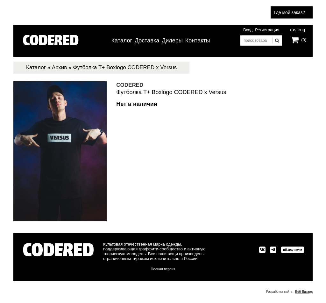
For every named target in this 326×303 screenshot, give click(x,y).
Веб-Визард (304, 291)
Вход (247, 29)
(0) (303, 39)
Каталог (121, 40)
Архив (59, 67)
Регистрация (267, 29)
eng (301, 29)
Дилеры (172, 40)
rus (293, 29)
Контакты (197, 40)
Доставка (147, 40)
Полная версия (163, 269)
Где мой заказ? (289, 12)
